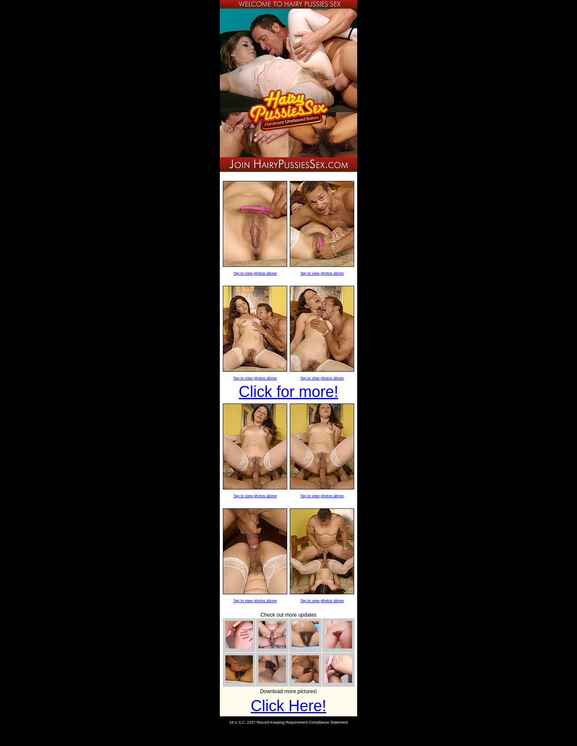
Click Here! (288, 706)
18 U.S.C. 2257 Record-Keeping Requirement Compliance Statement (288, 722)
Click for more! (288, 392)
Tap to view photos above (255, 273)
